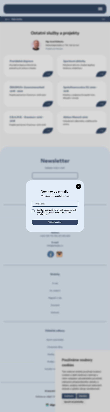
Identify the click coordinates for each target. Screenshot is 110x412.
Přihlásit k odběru (55, 222)
